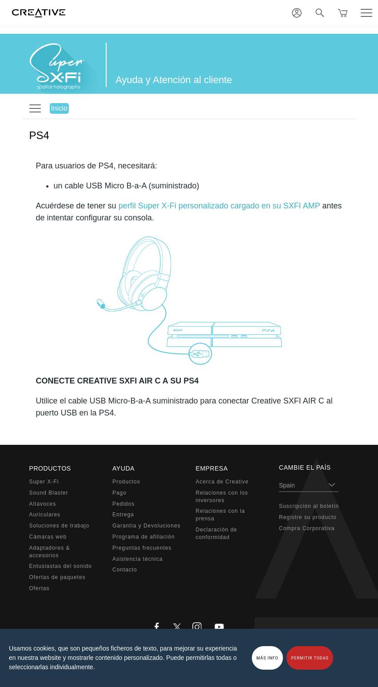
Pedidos (123, 504)
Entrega (123, 514)
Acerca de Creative (222, 482)
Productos (126, 482)
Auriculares (45, 514)
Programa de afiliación (143, 537)
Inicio (59, 108)
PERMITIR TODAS (309, 658)
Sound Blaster (48, 493)
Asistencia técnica (137, 559)
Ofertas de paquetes (57, 577)
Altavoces (42, 504)
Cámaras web (48, 537)
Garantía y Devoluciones (146, 526)
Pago (119, 493)
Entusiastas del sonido (60, 566)
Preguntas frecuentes (141, 548)
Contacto (124, 570)
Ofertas (39, 588)
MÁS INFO (267, 658)
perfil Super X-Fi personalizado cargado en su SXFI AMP (219, 205)
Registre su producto (308, 517)
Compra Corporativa (306, 528)
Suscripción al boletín (309, 506)
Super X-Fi (44, 482)
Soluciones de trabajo (59, 526)
